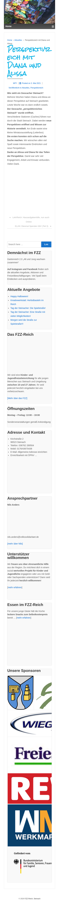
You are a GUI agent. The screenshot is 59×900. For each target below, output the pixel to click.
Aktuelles (18, 40)
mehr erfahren (15, 587)
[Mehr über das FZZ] (17, 398)
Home (9, 40)
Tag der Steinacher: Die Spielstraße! (28, 308)
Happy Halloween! (19, 296)
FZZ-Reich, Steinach (32, 899)
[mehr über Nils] (15, 543)
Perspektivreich (36, 88)
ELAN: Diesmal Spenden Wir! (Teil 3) (31, 226)
